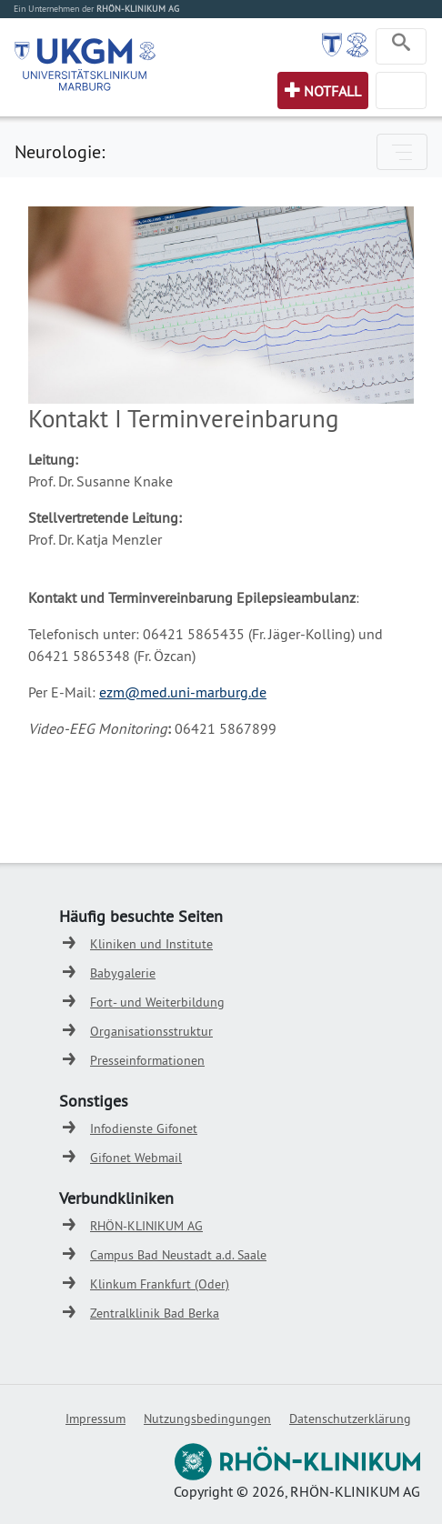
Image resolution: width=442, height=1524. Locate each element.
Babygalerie (123, 973)
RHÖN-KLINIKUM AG (146, 1226)
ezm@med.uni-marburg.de (182, 692)
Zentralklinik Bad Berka (154, 1313)
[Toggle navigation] (401, 46)
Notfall (332, 91)
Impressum (95, 1418)
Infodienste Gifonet (143, 1128)
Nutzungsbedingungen (207, 1418)
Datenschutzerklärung (350, 1418)
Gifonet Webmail (136, 1157)
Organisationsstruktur (151, 1031)
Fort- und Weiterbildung (157, 1002)
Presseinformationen (147, 1060)
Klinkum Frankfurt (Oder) (159, 1284)
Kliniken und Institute (151, 944)
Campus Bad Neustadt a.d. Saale (178, 1255)
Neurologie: (60, 151)
